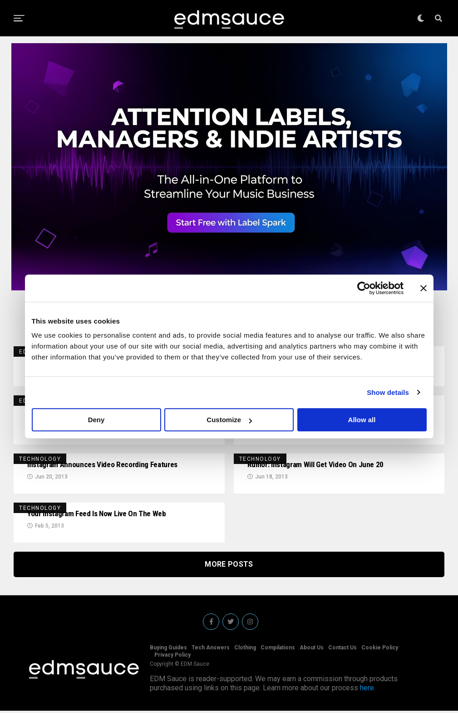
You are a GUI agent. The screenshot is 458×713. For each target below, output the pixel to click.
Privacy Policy (172, 657)
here (367, 690)
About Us (312, 650)
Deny (96, 420)
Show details (388, 392)
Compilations (278, 650)
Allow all (362, 420)
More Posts (229, 566)
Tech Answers (211, 650)
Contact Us (342, 650)
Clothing (245, 650)
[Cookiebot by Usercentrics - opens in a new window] (364, 288)
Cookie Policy (379, 650)
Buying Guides (168, 650)
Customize (229, 420)
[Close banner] (423, 288)
